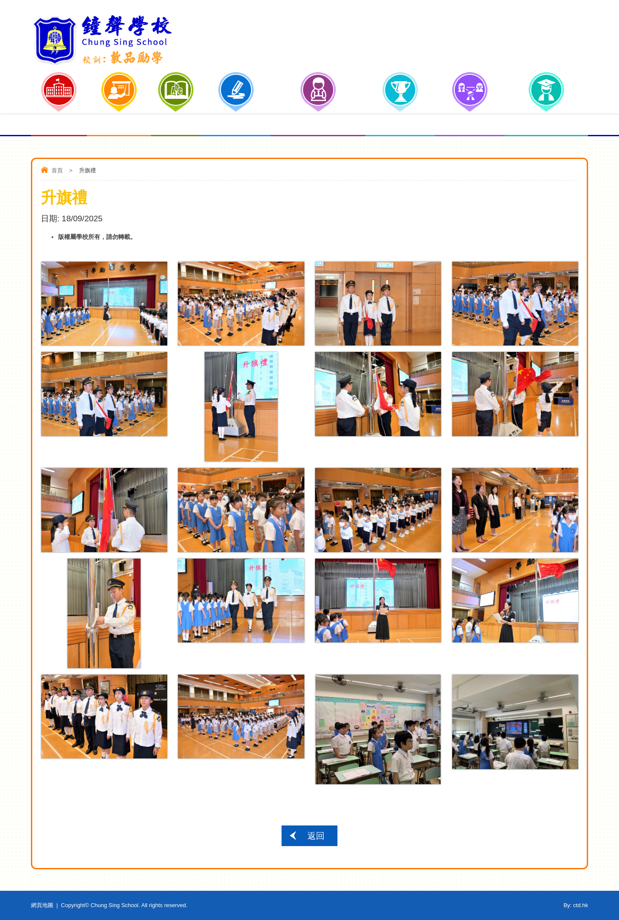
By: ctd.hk (576, 905)
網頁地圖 (42, 905)
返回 (316, 836)
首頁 (57, 170)
